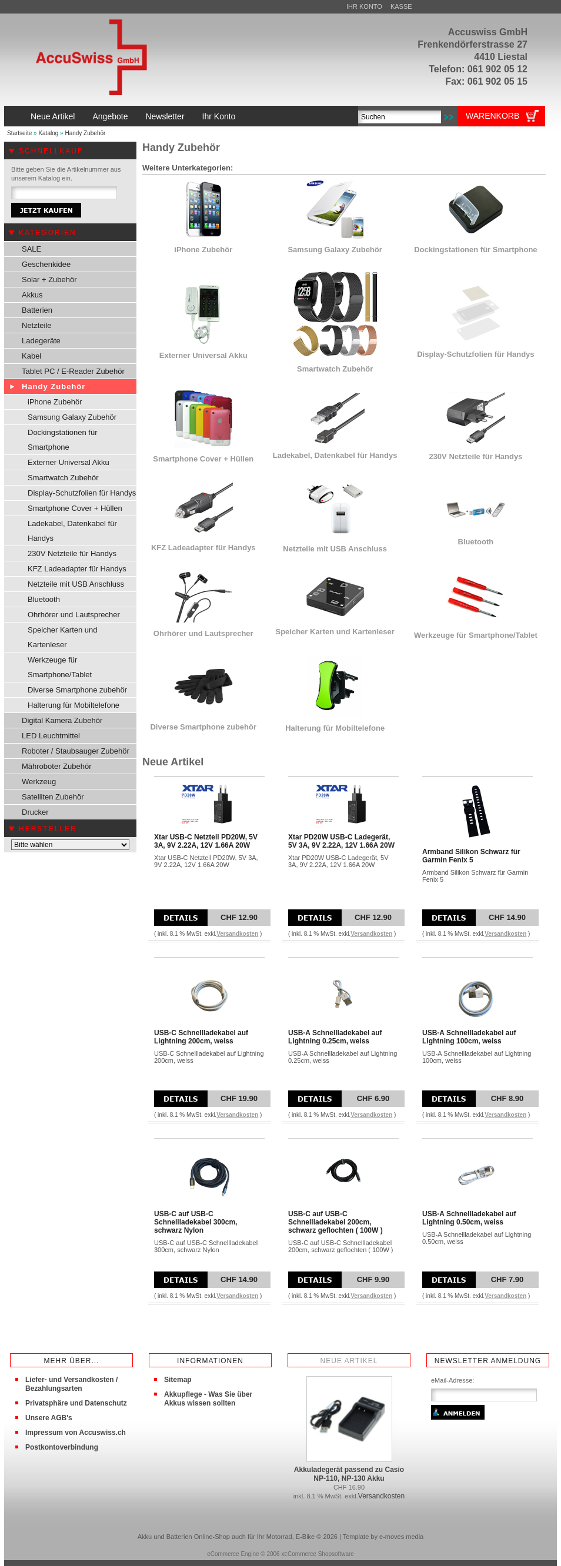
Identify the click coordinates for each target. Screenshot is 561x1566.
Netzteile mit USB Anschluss (76, 584)
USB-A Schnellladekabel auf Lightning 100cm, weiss (469, 1037)
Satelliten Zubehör (53, 796)
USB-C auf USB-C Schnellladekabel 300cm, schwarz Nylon (195, 1222)
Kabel (31, 356)
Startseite (19, 133)
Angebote (110, 116)
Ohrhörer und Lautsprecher (74, 614)
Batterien (37, 310)
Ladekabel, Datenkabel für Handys (72, 531)
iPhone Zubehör (55, 401)
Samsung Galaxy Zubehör (72, 417)
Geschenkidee (46, 264)
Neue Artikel (53, 116)
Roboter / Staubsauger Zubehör (75, 751)
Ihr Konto (364, 6)
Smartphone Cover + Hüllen (75, 508)
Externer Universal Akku (68, 462)
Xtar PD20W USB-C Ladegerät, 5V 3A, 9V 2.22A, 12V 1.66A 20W (341, 841)
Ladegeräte (41, 340)
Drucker (35, 812)
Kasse (401, 6)
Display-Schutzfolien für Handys (82, 492)
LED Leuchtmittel (51, 735)
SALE (31, 249)
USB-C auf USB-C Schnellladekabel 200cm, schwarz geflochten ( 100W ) (335, 1222)
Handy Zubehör (85, 133)
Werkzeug (39, 781)
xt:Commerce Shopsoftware (317, 1554)
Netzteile (37, 325)
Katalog (48, 133)
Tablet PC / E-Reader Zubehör (73, 371)
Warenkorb (492, 116)
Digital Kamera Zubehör (62, 720)
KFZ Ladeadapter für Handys (77, 568)
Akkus (32, 294)
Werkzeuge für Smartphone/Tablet (60, 667)
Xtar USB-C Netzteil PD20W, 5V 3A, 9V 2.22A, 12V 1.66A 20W (206, 841)
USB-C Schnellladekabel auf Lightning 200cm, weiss (201, 1037)
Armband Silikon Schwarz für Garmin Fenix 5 (471, 856)
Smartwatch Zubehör (63, 477)
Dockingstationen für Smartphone (63, 439)
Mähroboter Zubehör (57, 766)
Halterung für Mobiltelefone (73, 705)
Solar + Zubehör (49, 279)
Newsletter (164, 116)
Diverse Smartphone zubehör (77, 689)
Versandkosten (237, 934)
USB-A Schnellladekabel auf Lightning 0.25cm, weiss (335, 1037)
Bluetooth (44, 599)
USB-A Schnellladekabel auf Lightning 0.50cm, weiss (469, 1218)
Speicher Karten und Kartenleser (63, 637)
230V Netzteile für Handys (72, 553)
